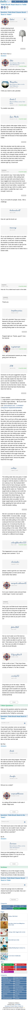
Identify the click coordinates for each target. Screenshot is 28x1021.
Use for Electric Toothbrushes (14, 955)
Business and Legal (6, 980)
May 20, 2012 (17, 908)
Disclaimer (7, 1006)
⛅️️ (24, 1007)
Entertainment (5, 986)
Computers (17, 980)
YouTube (18, 969)
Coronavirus (17, 982)
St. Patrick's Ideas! (7, 964)
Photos (16, 996)
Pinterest (5, 969)
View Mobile (18, 1004)
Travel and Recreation (7, 998)
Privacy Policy (14, 1006)
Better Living (5, 977)
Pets (3, 996)
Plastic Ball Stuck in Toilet (13, 939)
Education (17, 984)
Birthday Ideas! (6, 967)
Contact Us (20, 1006)
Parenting (17, 993)
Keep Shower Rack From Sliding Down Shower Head (16, 924)
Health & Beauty (5, 989)
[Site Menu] (15, 2)
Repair (15, 906)
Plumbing (4, 908)
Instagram (5, 972)
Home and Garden (6, 906)
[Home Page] (5, 0)
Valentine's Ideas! (19, 964)
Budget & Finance (19, 977)
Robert (5, 54)
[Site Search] (23, 2)
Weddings (17, 998)
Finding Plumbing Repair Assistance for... (17, 947)
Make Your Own (18, 991)
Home (22, 906)
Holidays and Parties (19, 989)
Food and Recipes (19, 986)
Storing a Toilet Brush (12, 916)
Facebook (18, 967)
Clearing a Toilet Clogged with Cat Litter (16, 932)
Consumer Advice (6, 982)
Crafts (3, 984)
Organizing (4, 993)
